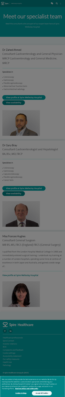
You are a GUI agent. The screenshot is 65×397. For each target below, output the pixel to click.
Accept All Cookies (42, 394)
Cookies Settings (20, 394)
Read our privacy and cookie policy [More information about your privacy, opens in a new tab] (26, 389)
